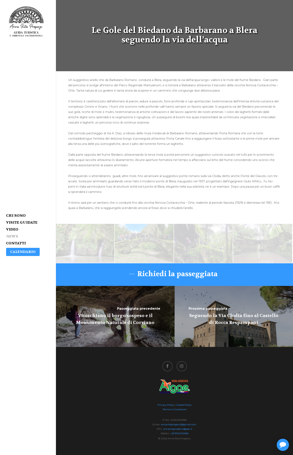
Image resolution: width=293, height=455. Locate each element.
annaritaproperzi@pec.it (177, 428)
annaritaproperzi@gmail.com (178, 424)
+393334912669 (180, 433)
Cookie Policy (184, 404)
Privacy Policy (165, 404)
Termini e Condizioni (175, 409)
